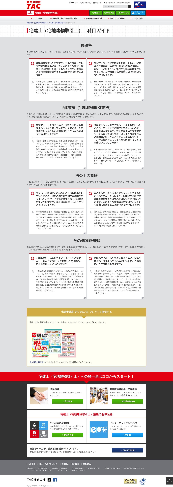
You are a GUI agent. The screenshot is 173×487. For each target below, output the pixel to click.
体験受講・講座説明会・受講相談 (65, 18)
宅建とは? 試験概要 (117, 18)
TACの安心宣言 (42, 468)
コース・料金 (38, 18)
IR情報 (64, 464)
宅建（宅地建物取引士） (58, 23)
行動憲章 (30, 468)
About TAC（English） (48, 464)
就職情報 (86, 464)
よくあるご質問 (137, 18)
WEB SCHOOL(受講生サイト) (81, 3)
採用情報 (75, 464)
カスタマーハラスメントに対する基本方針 (72, 470)
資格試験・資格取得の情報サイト (38, 23)
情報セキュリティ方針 (112, 468)
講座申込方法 (124, 13)
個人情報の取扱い (94, 468)
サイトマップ (110, 3)
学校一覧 (98, 3)
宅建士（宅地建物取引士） (47, 13)
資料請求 (96, 13)
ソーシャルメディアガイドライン (42, 470)
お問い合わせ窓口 (125, 3)
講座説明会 (109, 13)
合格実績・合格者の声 (94, 18)
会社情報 (31, 464)
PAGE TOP (169, 481)
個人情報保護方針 (78, 468)
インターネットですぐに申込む (139, 12)
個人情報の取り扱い (37, 362)
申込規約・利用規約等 (59, 468)
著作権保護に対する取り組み (134, 468)
